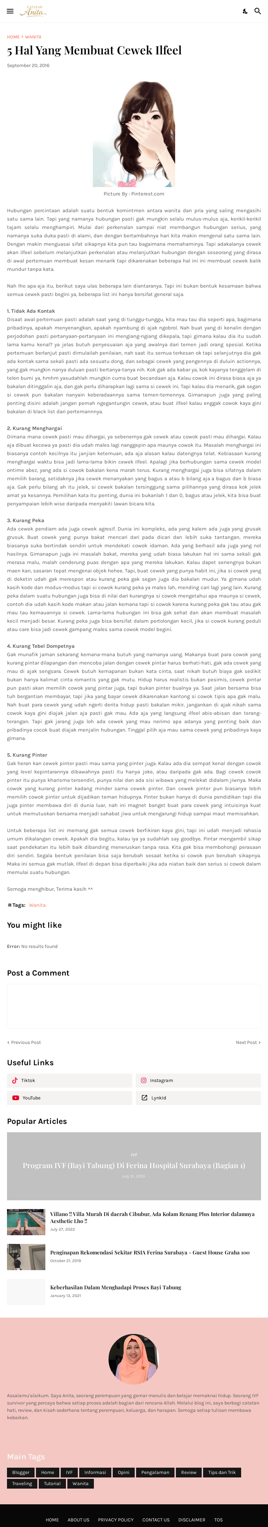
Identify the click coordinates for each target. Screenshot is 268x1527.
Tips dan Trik (222, 1472)
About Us (78, 1520)
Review (188, 1472)
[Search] (259, 11)
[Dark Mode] (246, 11)
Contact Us (156, 1520)
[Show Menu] (9, 11)
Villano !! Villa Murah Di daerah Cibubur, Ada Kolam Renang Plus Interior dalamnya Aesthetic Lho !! (152, 1217)
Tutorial (52, 1484)
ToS (218, 1520)
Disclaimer (192, 1520)
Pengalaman (155, 1472)
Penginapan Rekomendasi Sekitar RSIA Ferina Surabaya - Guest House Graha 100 (150, 1252)
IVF (69, 1472)
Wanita (33, 37)
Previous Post (26, 1042)
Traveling (22, 1484)
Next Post (246, 1042)
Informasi (95, 1472)
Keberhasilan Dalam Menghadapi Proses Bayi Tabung (115, 1287)
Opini (123, 1472)
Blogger (20, 1472)
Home (13, 37)
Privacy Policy (116, 1520)
